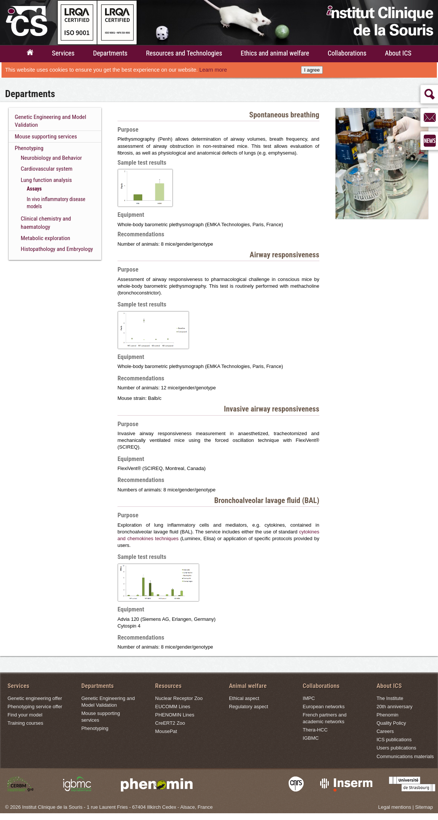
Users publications (396, 748)
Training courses (25, 723)
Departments (110, 53)
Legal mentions (394, 807)
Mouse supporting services (46, 136)
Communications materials (405, 756)
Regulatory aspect (248, 706)
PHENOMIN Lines (174, 715)
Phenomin (387, 715)
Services (63, 53)
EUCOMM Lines (172, 706)
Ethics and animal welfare (275, 53)
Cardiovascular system (46, 168)
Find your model (25, 715)
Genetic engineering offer (35, 698)
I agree (312, 70)
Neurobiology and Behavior (51, 158)
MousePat (166, 731)
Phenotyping (29, 148)
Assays (34, 189)
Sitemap (424, 807)
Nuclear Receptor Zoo (179, 698)
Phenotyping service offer (35, 706)
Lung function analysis (46, 180)
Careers (385, 731)
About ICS (398, 53)
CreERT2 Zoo (170, 723)
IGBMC (311, 738)
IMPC (309, 698)
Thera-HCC (315, 730)
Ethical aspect (244, 698)
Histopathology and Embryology (57, 249)
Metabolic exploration (45, 238)
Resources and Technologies (184, 53)
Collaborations (347, 53)
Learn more (213, 70)
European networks (324, 706)
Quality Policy (391, 723)
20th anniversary (394, 706)
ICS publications (394, 739)
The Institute (389, 698)
